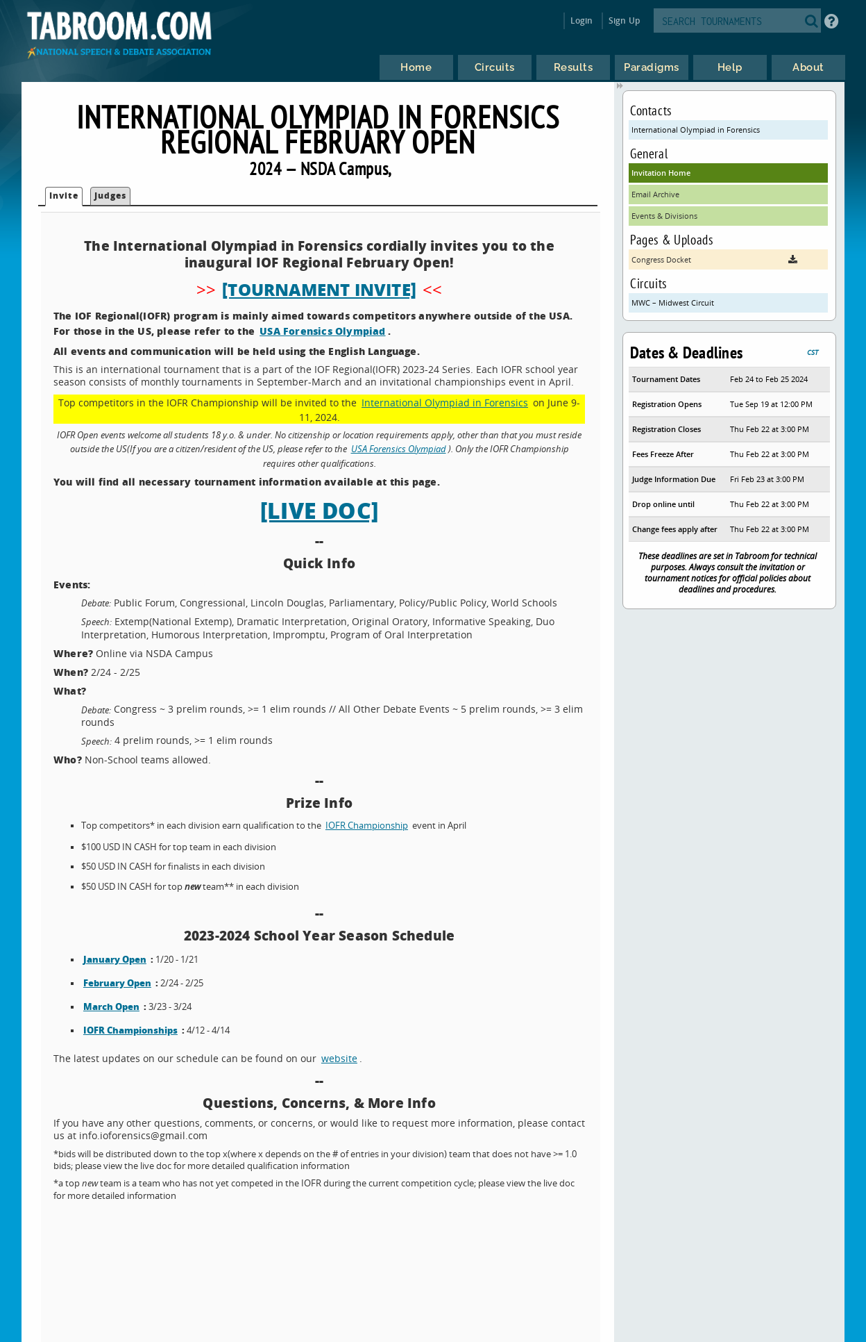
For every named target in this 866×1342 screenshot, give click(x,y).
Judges (110, 195)
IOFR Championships (130, 1030)
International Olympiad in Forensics (445, 402)
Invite (63, 195)
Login (581, 20)
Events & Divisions (664, 215)
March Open (111, 1006)
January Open (114, 959)
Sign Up (624, 20)
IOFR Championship (366, 825)
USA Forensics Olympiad (322, 331)
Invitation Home (660, 172)
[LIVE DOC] (319, 510)
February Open (117, 983)
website (339, 1058)
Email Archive (655, 194)
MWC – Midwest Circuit (672, 302)
